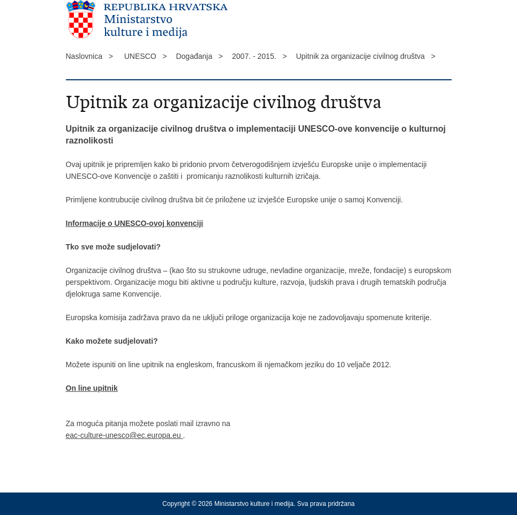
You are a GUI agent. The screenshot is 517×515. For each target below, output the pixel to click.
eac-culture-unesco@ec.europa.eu (124, 435)
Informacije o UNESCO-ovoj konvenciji (135, 223)
